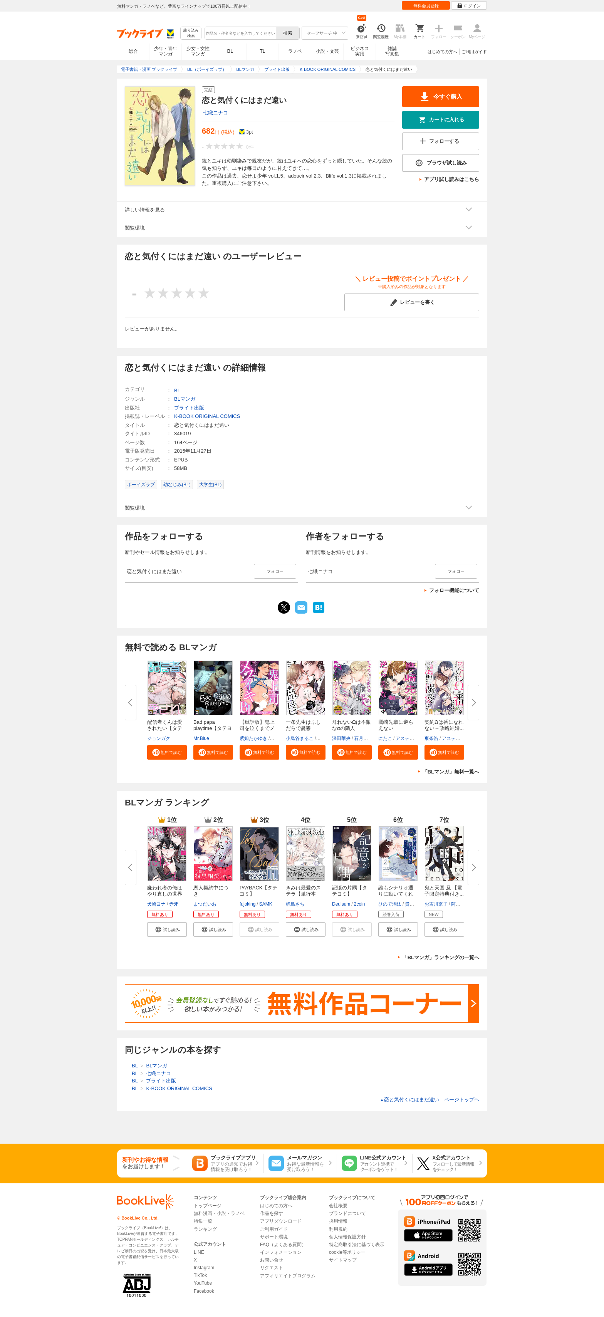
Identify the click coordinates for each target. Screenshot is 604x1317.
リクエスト (271, 1267)
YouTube (203, 1283)
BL (230, 51)
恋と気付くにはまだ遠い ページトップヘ (429, 1099)
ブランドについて (347, 1213)
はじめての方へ (442, 51)
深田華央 (341, 738)
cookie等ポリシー (347, 1252)
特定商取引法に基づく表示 (356, 1244)
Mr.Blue (201, 738)
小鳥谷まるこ (300, 738)
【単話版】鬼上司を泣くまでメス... (257, 728)
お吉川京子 (436, 904)
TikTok (200, 1275)
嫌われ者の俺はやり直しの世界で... (164, 894)
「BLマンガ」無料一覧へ (451, 772)
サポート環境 (274, 1237)
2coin (359, 904)
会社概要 (338, 1205)
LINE (199, 1252)
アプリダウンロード (281, 1221)
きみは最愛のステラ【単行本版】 (303, 894)
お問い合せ (271, 1260)
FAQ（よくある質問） (283, 1244)
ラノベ (295, 51)
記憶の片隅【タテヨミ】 (349, 891)
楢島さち (295, 904)
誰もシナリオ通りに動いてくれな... (395, 894)
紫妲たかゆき (253, 738)
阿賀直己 (460, 904)
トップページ (207, 1205)
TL (262, 51)
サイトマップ (343, 1260)
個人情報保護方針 (347, 1237)
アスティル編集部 (414, 738)
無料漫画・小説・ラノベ (219, 1213)
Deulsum (341, 904)
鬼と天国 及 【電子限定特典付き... (444, 891)
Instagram (204, 1267)
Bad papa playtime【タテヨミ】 (212, 728)
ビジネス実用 (360, 51)
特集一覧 (203, 1221)
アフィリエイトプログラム (287, 1275)
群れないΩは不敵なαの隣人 (351, 725)
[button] (167, 752)
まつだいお (204, 904)
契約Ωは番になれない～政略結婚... (444, 725)
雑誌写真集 (392, 51)
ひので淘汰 (389, 904)
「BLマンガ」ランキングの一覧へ (441, 957)
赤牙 (173, 904)
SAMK (265, 904)
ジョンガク (158, 738)
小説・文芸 (327, 51)
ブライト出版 (189, 408)
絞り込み (191, 33)
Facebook (204, 1291)
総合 (133, 51)
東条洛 (431, 738)
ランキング (205, 1229)
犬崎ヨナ (156, 904)
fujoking (247, 904)
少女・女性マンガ (198, 51)
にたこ (385, 738)
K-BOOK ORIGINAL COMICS (207, 416)
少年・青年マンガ (165, 51)
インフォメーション (281, 1252)
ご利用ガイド (474, 51)
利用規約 (338, 1229)
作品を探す (271, 1213)
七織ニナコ (215, 113)
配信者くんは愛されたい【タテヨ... (164, 728)
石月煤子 (363, 738)
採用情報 (338, 1221)
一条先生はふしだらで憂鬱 (303, 725)
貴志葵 (412, 904)
